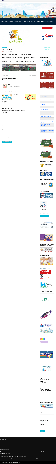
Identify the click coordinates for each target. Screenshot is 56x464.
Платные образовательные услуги (46, 116)
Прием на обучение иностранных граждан (47, 21)
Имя (3, 125)
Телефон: (42, 417)
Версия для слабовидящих (47, 27)
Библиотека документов (4, 19)
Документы (42, 102)
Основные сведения (44, 96)
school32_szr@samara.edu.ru (45, 379)
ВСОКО (28, 21)
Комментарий (4, 112)
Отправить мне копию (45, 420)
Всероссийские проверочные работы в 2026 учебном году (11, 456)
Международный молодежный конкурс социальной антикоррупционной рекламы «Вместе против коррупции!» (20, 451)
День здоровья (16, 94)
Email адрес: (42, 415)
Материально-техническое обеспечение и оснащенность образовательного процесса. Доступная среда (47, 112)
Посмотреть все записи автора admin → (14, 86)
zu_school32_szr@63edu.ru (5, 441)
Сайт (2, 133)
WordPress (16, 462)
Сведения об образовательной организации (28, 19)
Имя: (41, 412)
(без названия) (3, 453)
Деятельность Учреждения (35, 21)
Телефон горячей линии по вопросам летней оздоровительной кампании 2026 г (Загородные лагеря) (19, 458)
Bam (19, 462)
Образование (43, 104)
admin (6, 51)
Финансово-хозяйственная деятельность (47, 118)
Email (3, 129)
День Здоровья (4, 47)
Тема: (41, 421)
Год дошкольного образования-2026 (14, 19)
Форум (25, 21)
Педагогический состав (44, 109)
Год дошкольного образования (5, 454)
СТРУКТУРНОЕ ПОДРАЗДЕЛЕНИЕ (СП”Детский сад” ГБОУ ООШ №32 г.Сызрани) (11, 21)
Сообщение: (42, 424)
